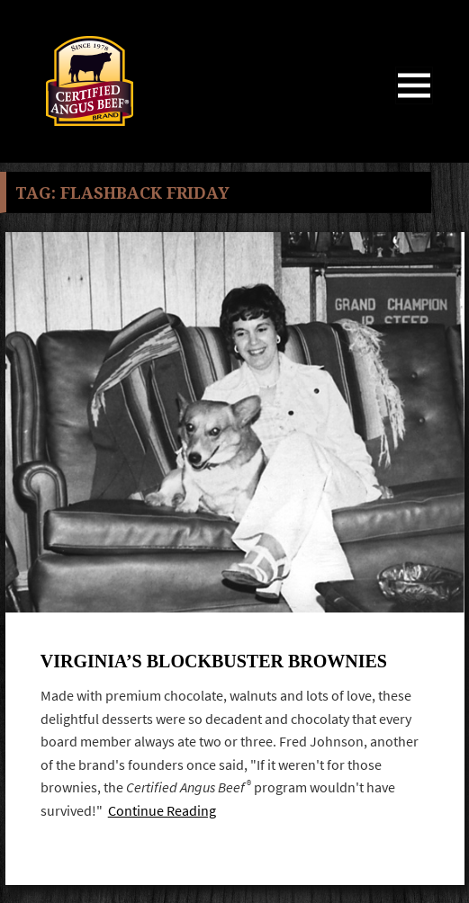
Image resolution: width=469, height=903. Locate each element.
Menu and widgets (414, 103)
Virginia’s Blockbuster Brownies (214, 661)
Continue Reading (162, 810)
